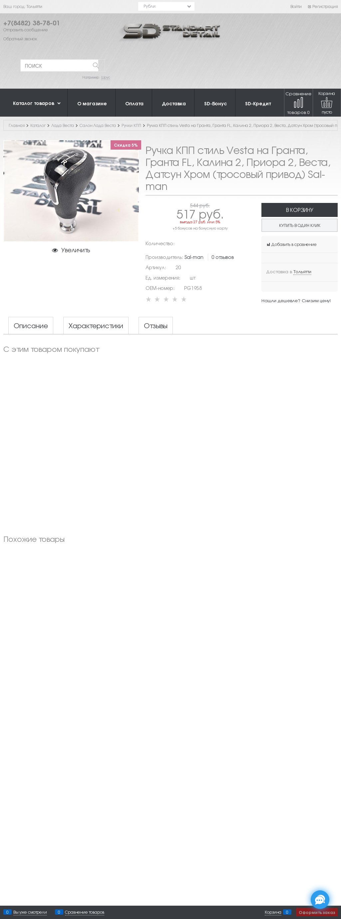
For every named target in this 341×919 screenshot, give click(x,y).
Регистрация (322, 6)
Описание (31, 325)
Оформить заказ (317, 912)
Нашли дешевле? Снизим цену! (296, 300)
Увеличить (75, 249)
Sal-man (193, 257)
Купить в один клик (299, 225)
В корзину (299, 209)
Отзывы (156, 325)
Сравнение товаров (298, 102)
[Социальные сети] (320, 899)
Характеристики (96, 325)
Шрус (105, 77)
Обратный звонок (20, 39)
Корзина (273, 912)
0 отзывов (222, 257)
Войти (296, 6)
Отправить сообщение (25, 30)
